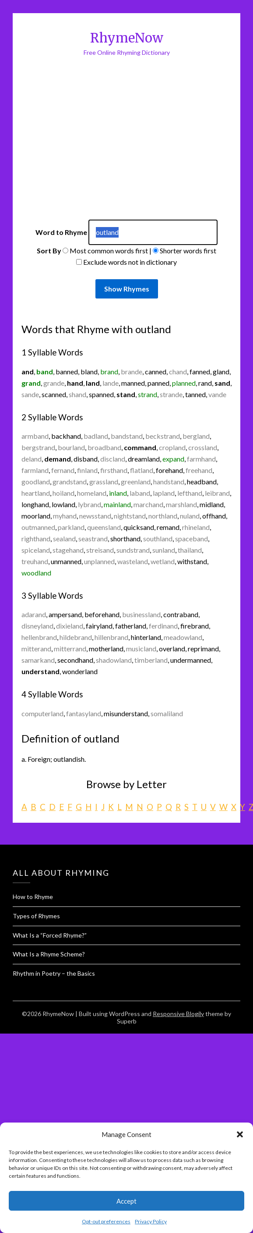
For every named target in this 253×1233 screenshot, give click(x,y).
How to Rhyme (33, 896)
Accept (126, 1201)
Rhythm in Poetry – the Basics (54, 973)
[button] (239, 1134)
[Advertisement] (86, 150)
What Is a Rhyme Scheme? (49, 954)
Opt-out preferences (106, 1221)
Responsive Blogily (178, 1013)
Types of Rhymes (36, 916)
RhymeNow (126, 38)
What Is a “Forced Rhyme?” (50, 935)
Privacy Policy (151, 1221)
